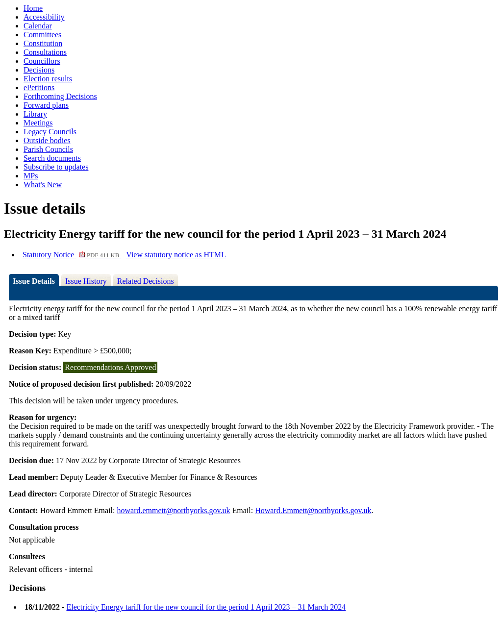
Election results (48, 78)
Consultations (45, 52)
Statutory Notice (72, 254)
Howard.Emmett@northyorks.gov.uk (313, 510)
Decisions (39, 70)
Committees (42, 34)
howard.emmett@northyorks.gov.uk (173, 510)
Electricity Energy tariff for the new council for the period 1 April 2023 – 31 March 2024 (206, 607)
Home (33, 8)
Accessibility (44, 17)
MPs (31, 176)
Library (35, 114)
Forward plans (46, 105)
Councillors (42, 61)
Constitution (43, 43)
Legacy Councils (50, 131)
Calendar (38, 26)
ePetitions (39, 87)
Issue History (86, 281)
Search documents (52, 158)
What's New (43, 184)
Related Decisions (145, 281)
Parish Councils (48, 149)
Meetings (38, 123)
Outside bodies (47, 140)
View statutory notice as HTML (176, 254)
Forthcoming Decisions (60, 96)
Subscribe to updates (56, 167)
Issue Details (34, 281)
